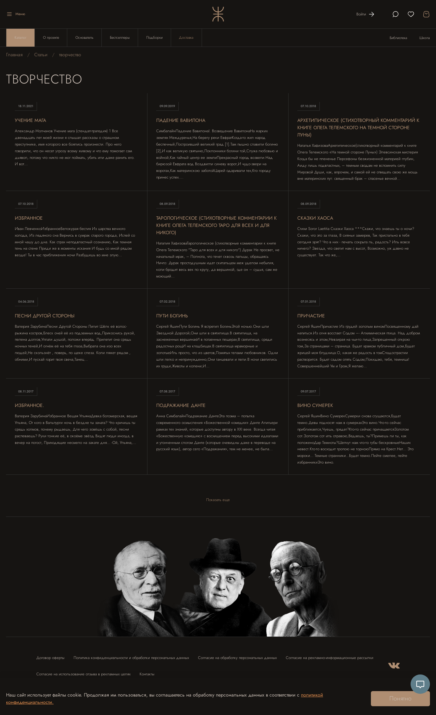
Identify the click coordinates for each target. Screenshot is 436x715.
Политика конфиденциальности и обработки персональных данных (131, 658)
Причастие (311, 316)
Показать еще (218, 500)
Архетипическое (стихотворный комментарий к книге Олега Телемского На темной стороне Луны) (357, 128)
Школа (424, 38)
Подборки (155, 38)
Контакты (147, 674)
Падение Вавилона (181, 120)
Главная (14, 54)
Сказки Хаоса (315, 218)
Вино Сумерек (315, 405)
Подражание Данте (181, 405)
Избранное (29, 218)
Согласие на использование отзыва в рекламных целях (83, 674)
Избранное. (30, 405)
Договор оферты (50, 658)
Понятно (400, 698)
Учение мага (31, 120)
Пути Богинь (172, 316)
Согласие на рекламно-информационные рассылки (329, 658)
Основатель (85, 38)
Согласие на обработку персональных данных (237, 658)
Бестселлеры (120, 38)
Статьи (41, 54)
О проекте (51, 38)
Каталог (20, 38)
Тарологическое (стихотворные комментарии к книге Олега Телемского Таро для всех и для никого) (217, 225)
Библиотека (398, 38)
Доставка (187, 38)
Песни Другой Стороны (45, 316)
